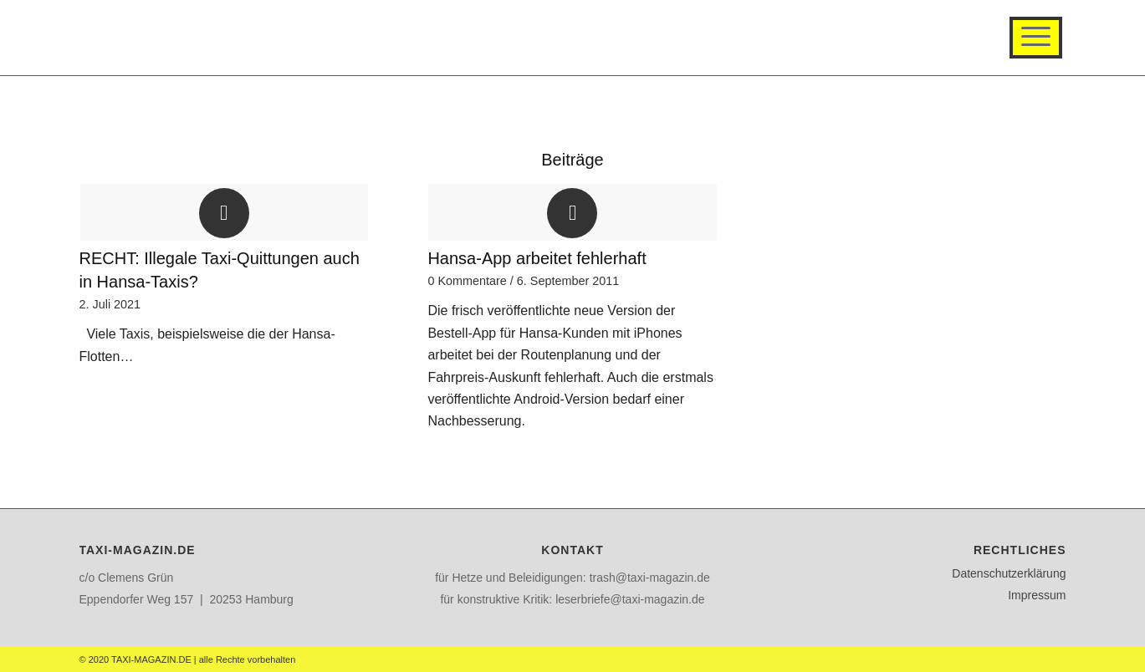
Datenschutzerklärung (1009, 573)
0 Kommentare (466, 281)
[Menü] (1036, 38)
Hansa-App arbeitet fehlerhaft (536, 258)
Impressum (1037, 595)
